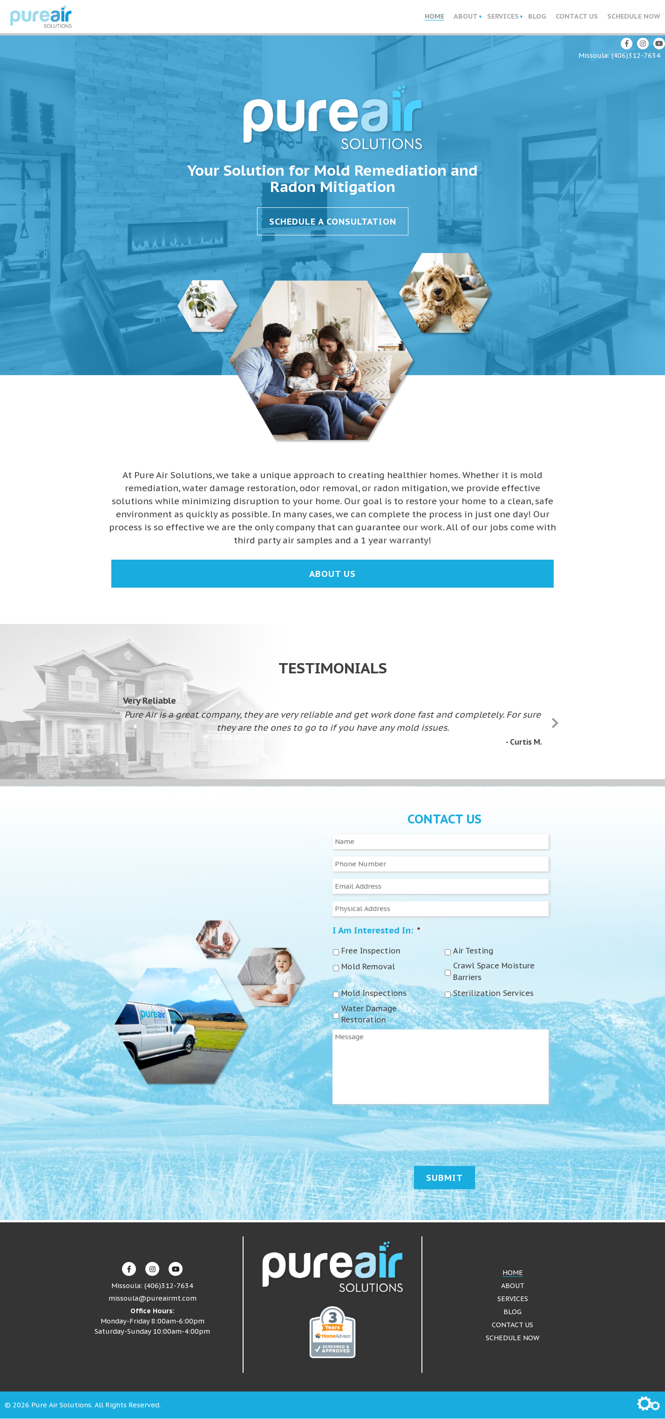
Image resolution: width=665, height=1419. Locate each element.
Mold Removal (368, 967)
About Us (332, 574)
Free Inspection (370, 951)
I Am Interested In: (376, 930)
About (466, 16)
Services (503, 16)
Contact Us (577, 16)
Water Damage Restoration (369, 1014)
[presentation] (403, 1133)
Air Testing (473, 951)
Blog (537, 16)
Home (434, 16)
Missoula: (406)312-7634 (619, 55)
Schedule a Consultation (332, 221)
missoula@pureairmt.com (153, 1299)
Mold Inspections (374, 994)
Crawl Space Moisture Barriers (494, 972)
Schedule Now (633, 16)
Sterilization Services (493, 994)
